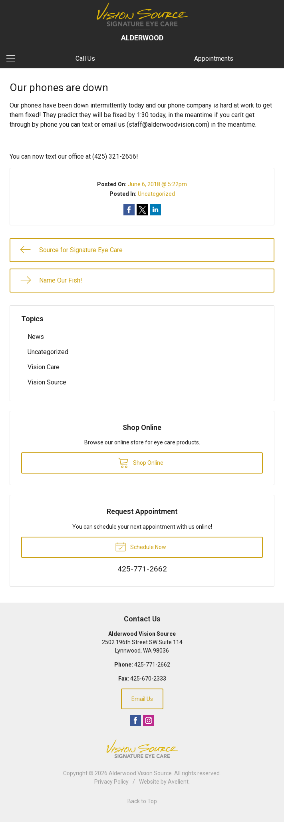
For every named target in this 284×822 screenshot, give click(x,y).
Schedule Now (140, 546)
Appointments (213, 58)
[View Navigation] (14, 59)
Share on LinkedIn (155, 209)
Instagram (148, 720)
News (36, 336)
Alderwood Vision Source (140, 773)
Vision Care (44, 367)
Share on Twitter (142, 209)
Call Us (85, 58)
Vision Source (47, 382)
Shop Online (140, 462)
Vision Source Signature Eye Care (142, 748)
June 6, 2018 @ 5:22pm (157, 184)
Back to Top (142, 801)
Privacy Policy (111, 781)
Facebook (135, 720)
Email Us (142, 699)
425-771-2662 (152, 664)
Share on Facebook (129, 209)
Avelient (178, 781)
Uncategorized (156, 194)
